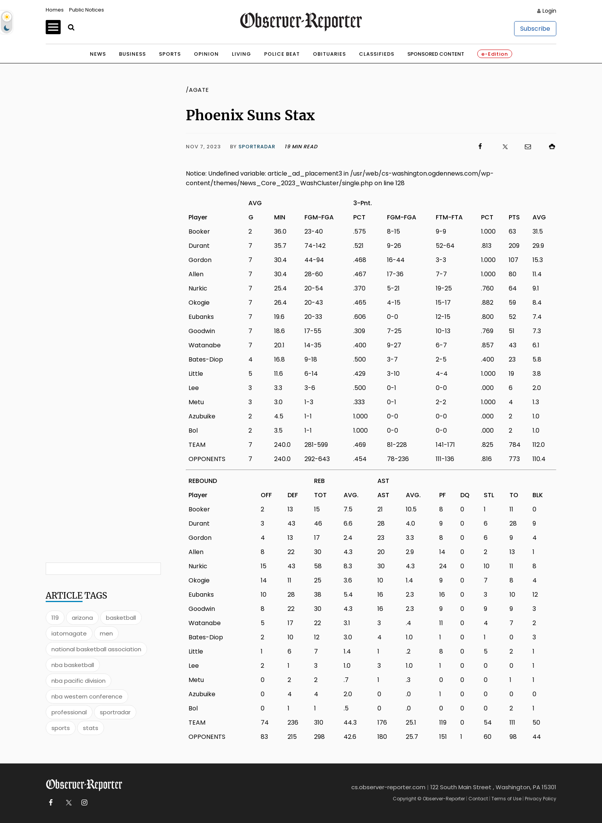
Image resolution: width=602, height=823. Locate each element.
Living (241, 54)
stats (90, 728)
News (98, 54)
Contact (478, 798)
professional (69, 712)
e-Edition (494, 54)
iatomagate (69, 633)
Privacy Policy (540, 798)
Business (132, 54)
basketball (121, 618)
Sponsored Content (435, 54)
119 (55, 618)
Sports (170, 54)
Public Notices (86, 9)
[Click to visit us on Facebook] (401, 146)
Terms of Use (506, 798)
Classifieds (376, 54)
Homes (55, 9)
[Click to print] (548, 146)
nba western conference (86, 696)
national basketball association (96, 649)
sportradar (115, 712)
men (106, 633)
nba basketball (72, 665)
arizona (82, 618)
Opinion (206, 54)
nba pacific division (78, 681)
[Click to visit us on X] (500, 146)
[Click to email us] (524, 146)
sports (60, 728)
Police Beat (282, 54)
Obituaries (329, 54)
